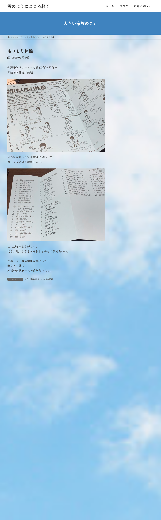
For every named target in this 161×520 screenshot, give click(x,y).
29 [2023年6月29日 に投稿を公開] (133, 82)
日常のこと (121, 249)
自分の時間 (48, 279)
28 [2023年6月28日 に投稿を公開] (127, 82)
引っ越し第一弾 (136, 106)
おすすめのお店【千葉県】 (130, 299)
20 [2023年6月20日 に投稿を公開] (121, 77)
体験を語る (133, 124)
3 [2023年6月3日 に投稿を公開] (144, 62)
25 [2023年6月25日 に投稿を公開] (150, 77)
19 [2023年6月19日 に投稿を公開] (116, 77)
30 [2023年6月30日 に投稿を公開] (139, 82)
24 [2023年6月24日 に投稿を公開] (145, 77)
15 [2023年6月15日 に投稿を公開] (133, 72)
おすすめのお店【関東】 (129, 307)
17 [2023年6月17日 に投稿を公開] (145, 72)
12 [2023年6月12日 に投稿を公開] (116, 72)
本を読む (120, 242)
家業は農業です (124, 213)
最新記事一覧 (144, 194)
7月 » (150, 89)
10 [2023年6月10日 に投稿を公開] (145, 67)
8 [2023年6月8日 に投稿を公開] (133, 67)
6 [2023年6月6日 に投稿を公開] (121, 67)
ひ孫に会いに (134, 177)
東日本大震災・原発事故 (129, 285)
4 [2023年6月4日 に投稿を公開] (150, 62)
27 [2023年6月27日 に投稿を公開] (122, 82)
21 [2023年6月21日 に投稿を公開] (127, 77)
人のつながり (122, 206)
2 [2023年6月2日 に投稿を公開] (139, 62)
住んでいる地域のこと (128, 256)
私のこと (120, 278)
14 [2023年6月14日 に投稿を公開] (127, 72)
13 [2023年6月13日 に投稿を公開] (122, 72)
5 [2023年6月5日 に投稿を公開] (116, 67)
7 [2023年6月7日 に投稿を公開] (127, 67)
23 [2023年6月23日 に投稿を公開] (139, 77)
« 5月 (116, 89)
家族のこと (121, 227)
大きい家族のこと (32, 279)
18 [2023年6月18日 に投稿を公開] (151, 72)
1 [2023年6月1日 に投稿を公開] (133, 62)
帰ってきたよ (134, 159)
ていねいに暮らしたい (128, 234)
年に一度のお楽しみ (138, 142)
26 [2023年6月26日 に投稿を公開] (116, 82)
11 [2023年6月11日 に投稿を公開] (151, 67)
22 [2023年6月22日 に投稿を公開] (133, 77)
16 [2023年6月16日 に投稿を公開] (139, 72)
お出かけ (120, 270)
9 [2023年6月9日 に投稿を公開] (139, 67)
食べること (121, 292)
